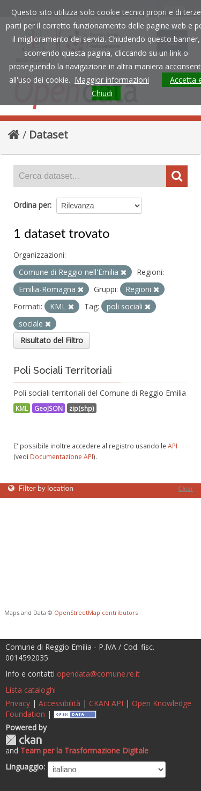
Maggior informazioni (112, 80)
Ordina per (31, 205)
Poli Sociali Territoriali (62, 370)
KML (22, 408)
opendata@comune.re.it (98, 674)
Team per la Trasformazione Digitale (84, 750)
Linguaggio (24, 766)
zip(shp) (81, 408)
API (172, 445)
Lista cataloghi (30, 690)
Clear (185, 488)
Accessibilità (59, 703)
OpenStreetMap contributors (96, 612)
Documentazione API (61, 456)
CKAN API (106, 703)
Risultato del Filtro (51, 340)
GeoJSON (48, 408)
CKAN (23, 739)
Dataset (48, 134)
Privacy (17, 703)
